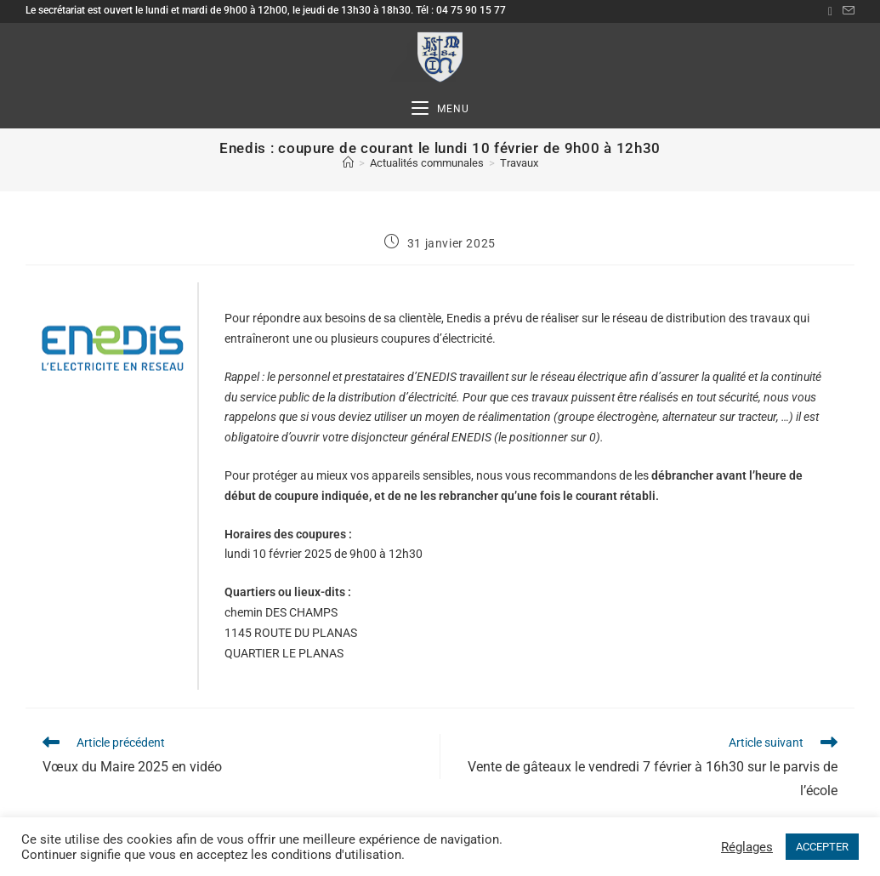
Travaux (519, 162)
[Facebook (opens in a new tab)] (830, 11)
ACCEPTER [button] (822, 846)
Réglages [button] (747, 847)
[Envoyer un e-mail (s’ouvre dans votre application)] (845, 11)
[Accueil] (348, 162)
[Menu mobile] (440, 109)
